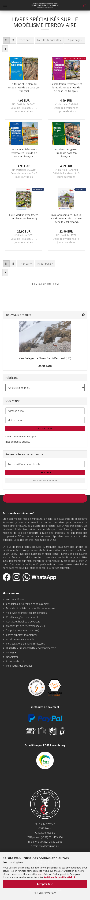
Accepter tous (45, 884)
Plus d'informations (45, 893)
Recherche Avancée (45, 480)
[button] (6, 40)
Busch (6, 553)
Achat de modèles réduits (20, 639)
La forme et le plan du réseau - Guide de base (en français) (24, 87)
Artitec (83, 550)
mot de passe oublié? (17, 441)
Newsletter (12, 657)
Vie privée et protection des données (26, 612)
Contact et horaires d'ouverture (23, 621)
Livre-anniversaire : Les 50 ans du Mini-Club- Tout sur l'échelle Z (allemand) (66, 218)
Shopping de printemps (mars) (22, 630)
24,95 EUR (45, 366)
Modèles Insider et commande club (25, 626)
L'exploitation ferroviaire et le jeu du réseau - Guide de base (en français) (66, 87)
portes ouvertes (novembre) (21, 634)
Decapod (25, 553)
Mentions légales (15, 599)
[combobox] (25, 40)
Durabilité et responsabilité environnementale (31, 648)
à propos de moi (15, 661)
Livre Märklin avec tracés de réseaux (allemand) (23, 216)
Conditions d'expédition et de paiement (27, 603)
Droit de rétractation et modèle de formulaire (30, 608)
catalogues (12, 652)
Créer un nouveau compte (20, 436)
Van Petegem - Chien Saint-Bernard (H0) (45, 358)
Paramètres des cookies (19, 665)
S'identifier (45, 428)
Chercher (45, 472)
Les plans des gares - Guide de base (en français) (66, 153)
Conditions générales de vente (22, 617)
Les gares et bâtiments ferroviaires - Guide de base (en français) (23, 153)
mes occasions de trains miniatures (25, 643)
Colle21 (15, 553)
